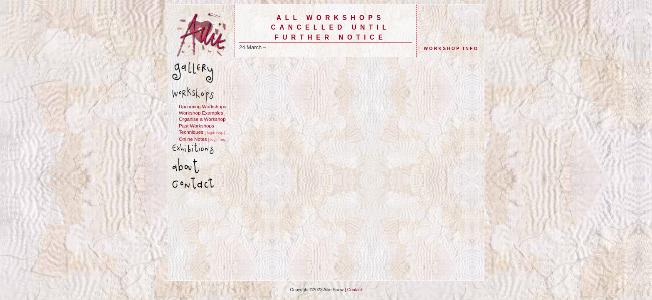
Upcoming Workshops (202, 106)
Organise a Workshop (202, 119)
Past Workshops (196, 125)
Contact (354, 290)
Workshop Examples (201, 112)
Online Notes (193, 139)
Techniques (191, 132)
